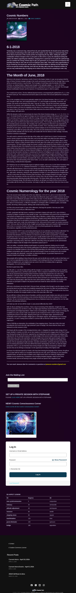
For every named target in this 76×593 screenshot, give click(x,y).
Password (12, 460)
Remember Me (14, 469)
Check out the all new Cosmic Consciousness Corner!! (22, 406)
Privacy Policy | (26, 592)
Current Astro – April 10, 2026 (19, 559)
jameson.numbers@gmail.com (56, 364)
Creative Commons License (17, 547)
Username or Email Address (18, 451)
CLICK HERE (15, 397)
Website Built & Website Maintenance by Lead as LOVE (47, 592)
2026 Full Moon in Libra (17, 574)
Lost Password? (14, 483)
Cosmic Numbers (35, 18)
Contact (11, 543)
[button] (67, 4)
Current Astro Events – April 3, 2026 (21, 567)
